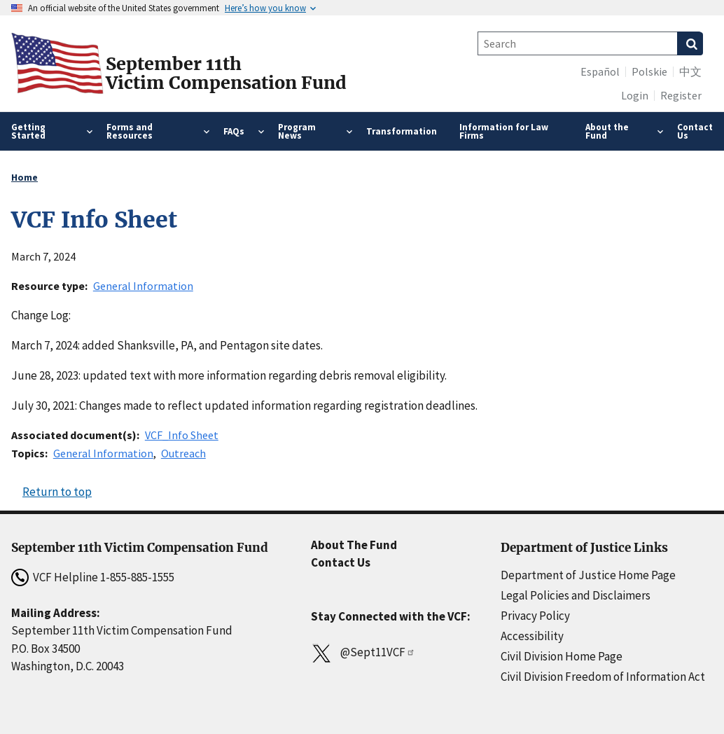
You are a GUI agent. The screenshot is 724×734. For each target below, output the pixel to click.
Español (600, 71)
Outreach (183, 453)
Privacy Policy (535, 615)
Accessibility (532, 636)
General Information (143, 286)
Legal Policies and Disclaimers (575, 595)
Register (681, 95)
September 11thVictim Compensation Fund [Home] (226, 73)
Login (634, 95)
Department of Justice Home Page (588, 575)
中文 (690, 71)
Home (24, 177)
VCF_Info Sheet (181, 435)
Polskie (649, 71)
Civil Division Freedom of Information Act (603, 676)
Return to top (57, 491)
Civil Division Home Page (561, 656)
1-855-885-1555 (137, 577)
